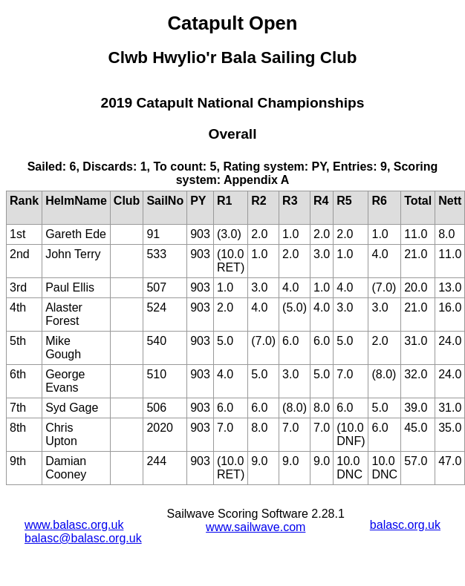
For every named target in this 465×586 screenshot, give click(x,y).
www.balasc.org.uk (74, 524)
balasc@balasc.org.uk (83, 538)
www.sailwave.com (255, 527)
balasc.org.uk (405, 524)
